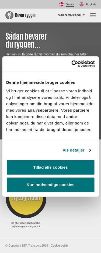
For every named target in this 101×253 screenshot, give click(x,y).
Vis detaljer (74, 150)
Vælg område (69, 15)
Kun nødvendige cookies (51, 184)
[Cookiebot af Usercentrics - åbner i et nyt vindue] (72, 63)
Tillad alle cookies (50, 167)
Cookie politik (59, 245)
